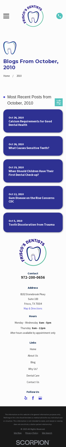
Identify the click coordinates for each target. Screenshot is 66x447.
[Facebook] (33, 398)
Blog (33, 362)
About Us (33, 355)
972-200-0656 (33, 277)
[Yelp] (26, 398)
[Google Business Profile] (40, 398)
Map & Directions (33, 308)
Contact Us (33, 382)
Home (33, 349)
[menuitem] (18, 433)
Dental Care (32, 375)
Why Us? (33, 369)
